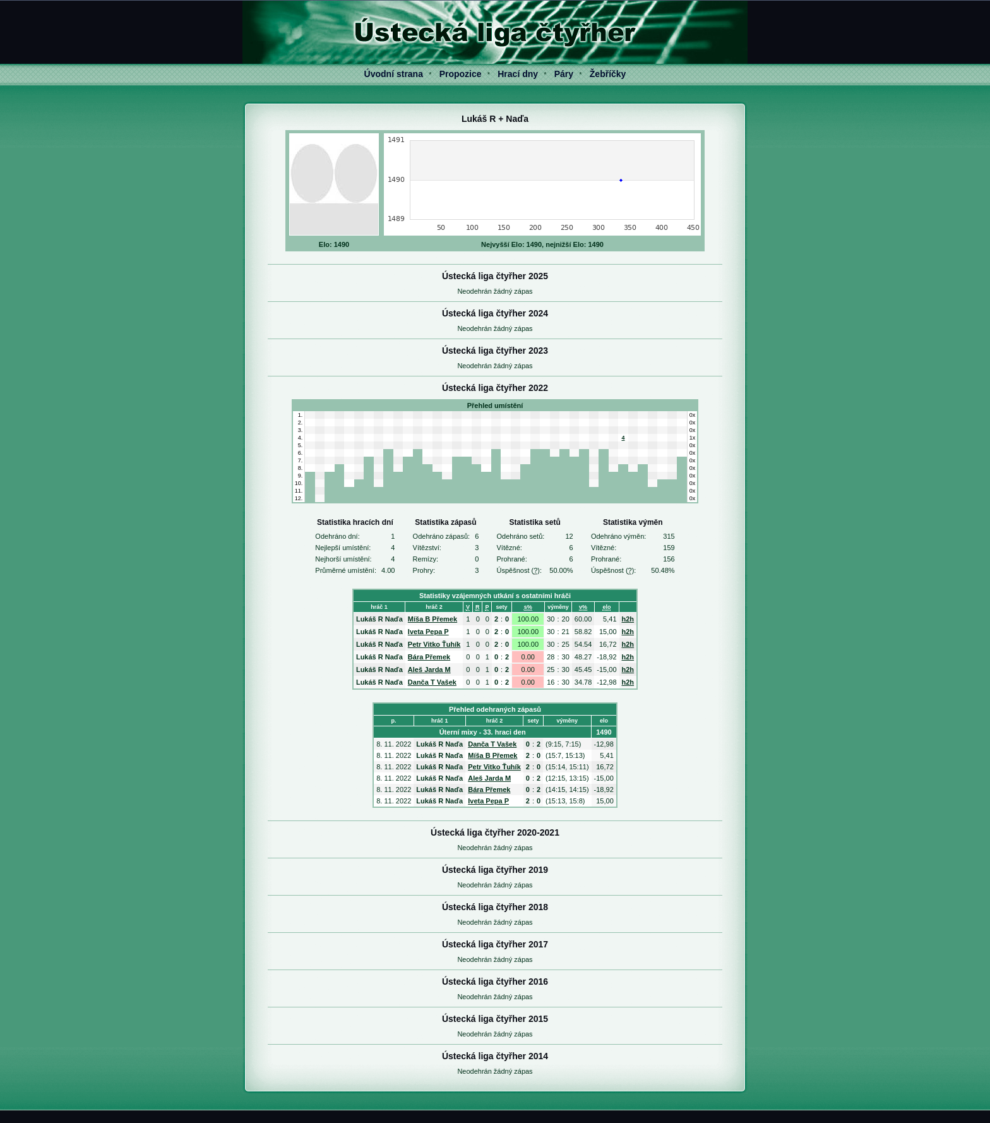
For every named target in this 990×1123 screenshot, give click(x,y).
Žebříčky (608, 74)
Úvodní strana (393, 74)
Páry (563, 74)
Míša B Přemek (432, 619)
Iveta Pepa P (428, 631)
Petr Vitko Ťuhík (434, 644)
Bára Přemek (429, 657)
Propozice (460, 74)
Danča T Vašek (432, 682)
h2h (628, 619)
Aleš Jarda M (429, 669)
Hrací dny (518, 74)
